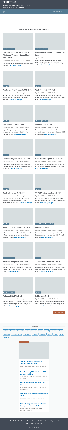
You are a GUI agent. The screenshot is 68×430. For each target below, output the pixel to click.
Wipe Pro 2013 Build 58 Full (13, 124)
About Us (57, 421)
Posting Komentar (26, 60)
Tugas (55, 334)
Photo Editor (27, 334)
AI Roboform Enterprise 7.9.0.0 (47, 262)
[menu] (5, 11)
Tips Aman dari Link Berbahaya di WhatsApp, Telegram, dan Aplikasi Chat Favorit (16, 55)
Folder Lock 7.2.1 (42, 296)
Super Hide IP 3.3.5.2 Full (45, 124)
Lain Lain (53, 331)
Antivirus (12, 331)
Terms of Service (31, 421)
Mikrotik (60, 331)
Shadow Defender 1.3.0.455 (14, 193)
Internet (46, 331)
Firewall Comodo (42, 227)
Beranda (9, 421)
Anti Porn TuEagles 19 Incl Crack (15, 262)
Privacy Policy (49, 421)
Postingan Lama (59, 312)
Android (6, 331)
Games (40, 331)
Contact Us (16, 421)
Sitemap (23, 421)
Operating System (17, 334)
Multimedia (7, 334)
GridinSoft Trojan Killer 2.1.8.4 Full (16, 159)
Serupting (9, 2)
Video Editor (7, 337)
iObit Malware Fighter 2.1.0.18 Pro (49, 159)
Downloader (20, 331)
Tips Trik (49, 334)
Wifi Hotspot (29, 423)
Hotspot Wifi (38, 423)
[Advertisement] (35, 21)
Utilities (61, 334)
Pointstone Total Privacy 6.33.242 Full (17, 90)
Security (35, 334)
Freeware (33, 331)
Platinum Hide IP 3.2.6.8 (12, 296)
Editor (27, 331)
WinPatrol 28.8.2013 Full (45, 90)
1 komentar (55, 127)
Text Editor (42, 334)
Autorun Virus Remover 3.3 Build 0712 (18, 227)
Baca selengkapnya (15, 65)
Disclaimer (41, 421)
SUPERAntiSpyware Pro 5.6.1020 (48, 193)
